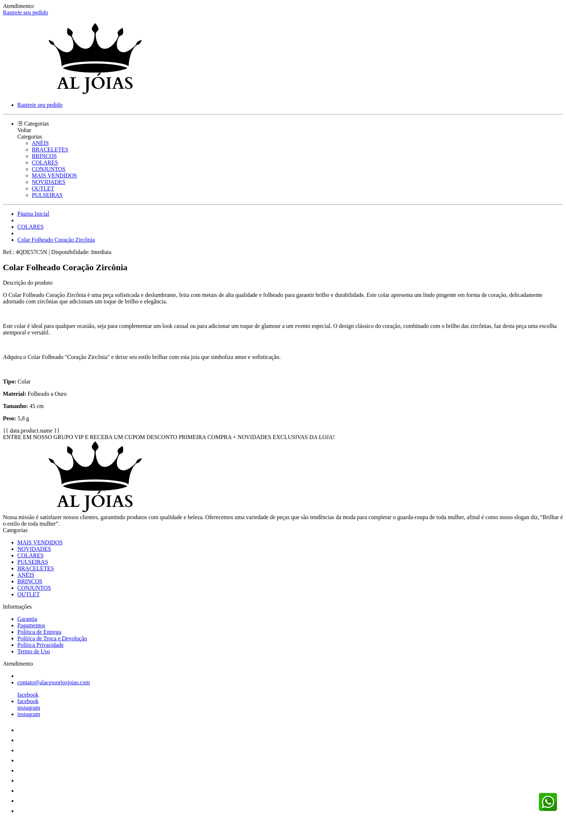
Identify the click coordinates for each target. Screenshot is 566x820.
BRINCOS (44, 156)
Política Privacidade (40, 645)
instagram (28, 708)
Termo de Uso (33, 651)
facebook (28, 695)
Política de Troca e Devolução (52, 638)
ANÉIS (40, 143)
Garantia (27, 619)
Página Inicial (33, 214)
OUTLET (43, 188)
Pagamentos (31, 625)
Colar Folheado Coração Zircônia (56, 240)
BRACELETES (50, 149)
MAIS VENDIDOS (54, 175)
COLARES (45, 162)
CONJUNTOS (48, 169)
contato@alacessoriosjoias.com (53, 682)
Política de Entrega (39, 632)
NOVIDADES (48, 182)
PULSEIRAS (47, 195)
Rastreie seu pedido (25, 12)
